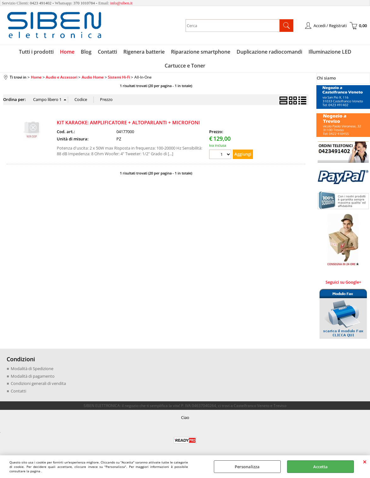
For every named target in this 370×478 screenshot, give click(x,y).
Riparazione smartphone (200, 51)
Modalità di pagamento (33, 376)
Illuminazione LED (329, 51)
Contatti (107, 51)
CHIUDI (365, 461)
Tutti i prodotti (36, 51)
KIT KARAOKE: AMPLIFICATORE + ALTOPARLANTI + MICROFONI (128, 122)
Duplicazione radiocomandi (269, 51)
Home (67, 51)
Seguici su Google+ (343, 282)
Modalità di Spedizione (32, 368)
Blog (86, 51)
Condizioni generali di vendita (38, 383)
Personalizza (247, 466)
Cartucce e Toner (185, 65)
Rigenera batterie (144, 51)
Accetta (320, 466)
